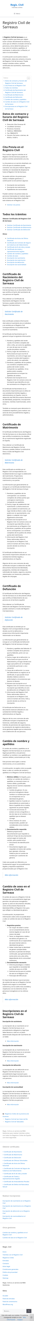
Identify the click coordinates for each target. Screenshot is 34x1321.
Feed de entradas (9, 1299)
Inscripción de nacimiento (16, 258)
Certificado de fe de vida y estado (18, 247)
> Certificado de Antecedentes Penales (16, 1182)
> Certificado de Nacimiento (12, 1152)
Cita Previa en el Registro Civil (15, 85)
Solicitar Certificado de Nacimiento (19, 225)
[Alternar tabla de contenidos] (28, 78)
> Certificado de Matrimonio (12, 1155)
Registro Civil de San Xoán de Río (16, 1119)
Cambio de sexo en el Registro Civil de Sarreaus (17, 103)
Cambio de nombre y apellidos (15, 99)
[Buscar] (28, 1311)
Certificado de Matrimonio (14, 95)
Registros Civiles (8, 1258)
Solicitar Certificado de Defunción (18, 230)
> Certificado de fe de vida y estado (15, 1174)
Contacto (6, 1263)
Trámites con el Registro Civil (12, 1255)
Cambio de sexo (12, 256)
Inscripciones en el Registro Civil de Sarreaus (16, 107)
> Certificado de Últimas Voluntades (15, 1160)
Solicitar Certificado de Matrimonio (19, 227)
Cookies (5, 1275)
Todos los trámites (11, 88)
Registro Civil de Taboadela (14, 1122)
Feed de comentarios (10, 1301)
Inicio (4, 1252)
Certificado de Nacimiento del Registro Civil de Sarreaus (15, 91)
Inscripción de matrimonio (16, 260)
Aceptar (20, 1320)
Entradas (6, 1261)
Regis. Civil (16, 4)
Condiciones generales (10, 1269)
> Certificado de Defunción (12, 1158)
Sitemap (5, 1278)
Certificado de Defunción (13, 97)
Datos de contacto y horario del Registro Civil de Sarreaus (16, 82)
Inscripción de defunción (15, 262)
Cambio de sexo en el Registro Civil (15, 1238)
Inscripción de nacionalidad (16, 265)
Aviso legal (6, 1266)
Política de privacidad (10, 1272)
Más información (11, 875)
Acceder (5, 1296)
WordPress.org (8, 1304)
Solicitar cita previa (13, 205)
